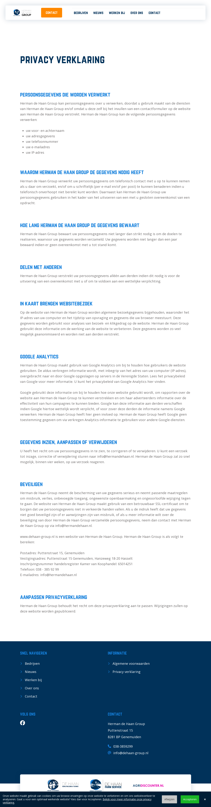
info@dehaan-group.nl (128, 753)
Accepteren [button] (190, 799)
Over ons (136, 13)
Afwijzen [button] (169, 799)
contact (52, 12)
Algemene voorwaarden (131, 663)
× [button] (205, 799)
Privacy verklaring (126, 671)
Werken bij (117, 13)
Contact (154, 13)
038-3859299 (120, 746)
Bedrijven (81, 13)
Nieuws (98, 13)
